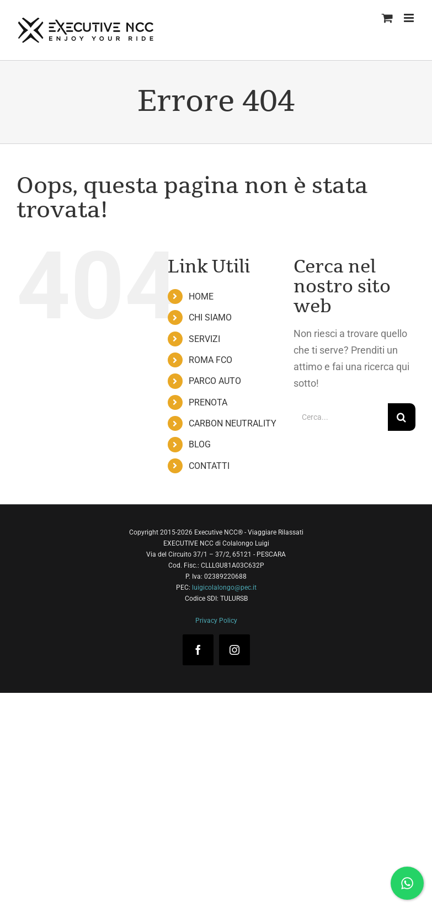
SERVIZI (204, 339)
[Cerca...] (341, 417)
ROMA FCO (210, 360)
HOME (201, 296)
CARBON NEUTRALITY (232, 423)
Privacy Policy (216, 620)
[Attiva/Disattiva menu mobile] (409, 18)
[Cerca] (401, 417)
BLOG (200, 444)
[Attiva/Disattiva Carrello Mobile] (387, 18)
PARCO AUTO (215, 381)
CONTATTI (209, 466)
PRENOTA (208, 402)
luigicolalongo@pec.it (224, 587)
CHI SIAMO (210, 317)
